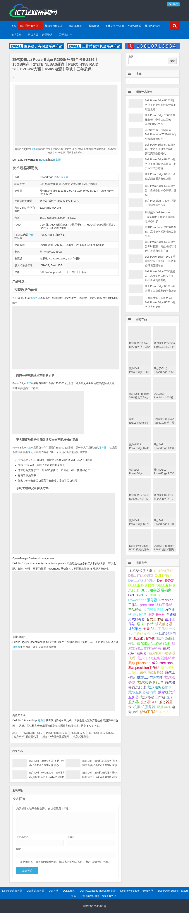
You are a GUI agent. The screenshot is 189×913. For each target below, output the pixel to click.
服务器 (35, 149)
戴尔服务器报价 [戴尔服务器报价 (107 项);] (159, 687)
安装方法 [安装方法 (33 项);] (150, 629)
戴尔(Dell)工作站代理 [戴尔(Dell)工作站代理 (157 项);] (153, 643)
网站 (18, 849)
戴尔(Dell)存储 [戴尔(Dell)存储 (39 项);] (144, 638)
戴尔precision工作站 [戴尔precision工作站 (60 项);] (143, 668)
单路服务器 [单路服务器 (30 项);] (156, 614)
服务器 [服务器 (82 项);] (133, 702)
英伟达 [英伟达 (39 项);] (164, 712)
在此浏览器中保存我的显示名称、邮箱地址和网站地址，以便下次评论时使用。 (65, 861)
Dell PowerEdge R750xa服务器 (98, 890)
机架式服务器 (81, 736)
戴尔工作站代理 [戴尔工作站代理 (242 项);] (150, 677)
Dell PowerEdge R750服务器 (137, 890)
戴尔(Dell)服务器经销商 (55, 736)
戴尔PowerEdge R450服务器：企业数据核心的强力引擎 (160, 190)
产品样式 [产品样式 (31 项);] (135, 610)
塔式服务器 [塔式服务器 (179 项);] (164, 624)
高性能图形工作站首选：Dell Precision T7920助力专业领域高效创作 (161, 134)
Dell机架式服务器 (12, 890)
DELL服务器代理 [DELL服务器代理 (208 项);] (141, 585)
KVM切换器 (134, 25)
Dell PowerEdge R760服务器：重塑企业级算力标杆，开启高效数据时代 (160, 149)
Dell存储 (53, 890)
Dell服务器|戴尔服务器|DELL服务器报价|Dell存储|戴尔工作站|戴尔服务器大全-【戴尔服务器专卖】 (33, 10)
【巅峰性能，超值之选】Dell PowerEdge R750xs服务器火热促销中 (160, 302)
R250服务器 (78, 732)
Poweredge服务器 (56, 732)
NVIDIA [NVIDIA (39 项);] (155, 595)
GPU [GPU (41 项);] (132, 595)
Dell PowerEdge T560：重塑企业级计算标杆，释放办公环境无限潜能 (160, 261)
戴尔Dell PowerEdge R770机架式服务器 (139, 524)
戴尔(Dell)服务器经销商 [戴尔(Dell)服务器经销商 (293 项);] (156, 658)
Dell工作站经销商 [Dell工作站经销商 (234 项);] (142, 580)
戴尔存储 (94, 25)
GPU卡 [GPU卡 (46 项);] (142, 595)
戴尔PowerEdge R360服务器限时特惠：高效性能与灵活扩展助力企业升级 (160, 246)
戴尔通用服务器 (29, 25)
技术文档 (16, 34)
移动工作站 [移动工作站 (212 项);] (148, 712)
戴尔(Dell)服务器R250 (101, 732)
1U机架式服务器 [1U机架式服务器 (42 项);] (140, 571)
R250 (42, 159)
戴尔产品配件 (152, 25)
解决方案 (33, 34)
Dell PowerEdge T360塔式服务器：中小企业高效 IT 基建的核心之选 (160, 119)
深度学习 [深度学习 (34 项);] (163, 707)
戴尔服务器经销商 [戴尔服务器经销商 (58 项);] (142, 692)
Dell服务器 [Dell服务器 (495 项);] (165, 580)
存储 (31, 234)
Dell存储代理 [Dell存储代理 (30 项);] (163, 571)
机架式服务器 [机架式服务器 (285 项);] (144, 707)
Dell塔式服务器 (35, 890)
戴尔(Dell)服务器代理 (26, 736)
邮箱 (71, 836)
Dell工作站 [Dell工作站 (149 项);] (163, 575)
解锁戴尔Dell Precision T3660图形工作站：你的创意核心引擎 (160, 217)
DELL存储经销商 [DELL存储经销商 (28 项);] (140, 575)
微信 (173, 4)
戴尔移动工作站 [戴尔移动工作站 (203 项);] (152, 697)
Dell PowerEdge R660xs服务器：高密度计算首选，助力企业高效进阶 (160, 164)
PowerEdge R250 (32, 732)
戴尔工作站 (75, 25)
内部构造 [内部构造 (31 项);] (140, 614)
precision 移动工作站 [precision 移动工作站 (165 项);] (156, 605)
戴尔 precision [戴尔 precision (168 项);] (139, 663)
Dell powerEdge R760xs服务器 (98, 895)
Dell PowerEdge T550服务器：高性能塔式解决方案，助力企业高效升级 (160, 276)
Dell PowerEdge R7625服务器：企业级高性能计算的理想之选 (160, 105)
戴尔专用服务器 (54, 25)
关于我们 (64, 34)
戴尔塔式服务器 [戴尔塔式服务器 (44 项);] (151, 672)
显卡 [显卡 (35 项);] (169, 697)
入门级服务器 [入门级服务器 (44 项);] (153, 610)
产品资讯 (47, 34)
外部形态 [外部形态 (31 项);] (135, 629)
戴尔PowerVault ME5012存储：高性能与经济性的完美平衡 (160, 232)
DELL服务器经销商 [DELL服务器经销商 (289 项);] (156, 590)
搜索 (130, 56)
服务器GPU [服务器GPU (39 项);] (149, 702)
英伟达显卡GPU (114, 25)
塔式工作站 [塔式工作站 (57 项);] (145, 624)
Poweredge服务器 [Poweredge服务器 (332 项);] (143, 600)
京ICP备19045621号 (94, 906)
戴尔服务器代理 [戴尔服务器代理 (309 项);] (150, 682)
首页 (13, 25)
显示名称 (22, 836)
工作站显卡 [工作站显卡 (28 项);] (141, 634)
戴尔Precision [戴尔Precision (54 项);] (162, 663)
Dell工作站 (69, 890)
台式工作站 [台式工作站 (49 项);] (155, 619)
